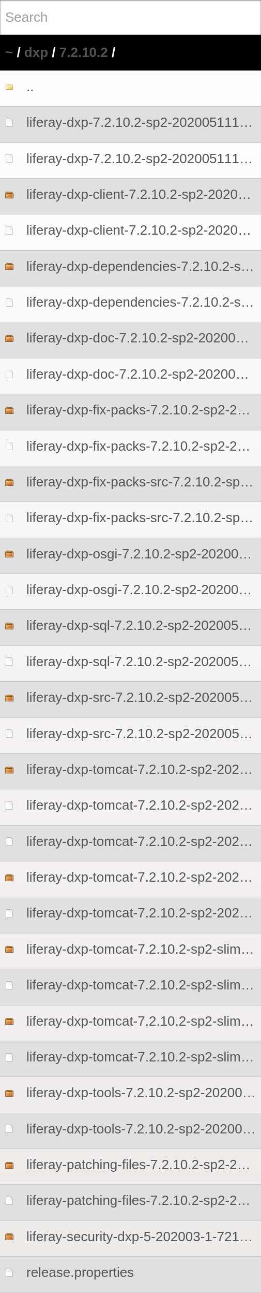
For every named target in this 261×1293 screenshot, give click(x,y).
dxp (36, 52)
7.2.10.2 (83, 52)
